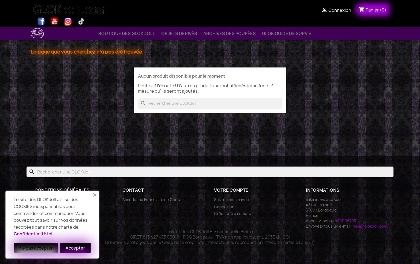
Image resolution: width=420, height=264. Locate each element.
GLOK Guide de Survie (286, 33)
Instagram (68, 21)
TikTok (81, 21)
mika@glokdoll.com (370, 226)
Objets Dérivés (179, 33)
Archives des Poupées (229, 33)
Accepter (75, 248)
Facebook (41, 21)
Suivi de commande (231, 199)
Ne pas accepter (36, 248)
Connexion (224, 206)
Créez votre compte (232, 213)
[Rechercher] (210, 103)
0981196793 (345, 220)
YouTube (54, 21)
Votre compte (231, 190)
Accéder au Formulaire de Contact (153, 199)
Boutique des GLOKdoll (126, 33)
